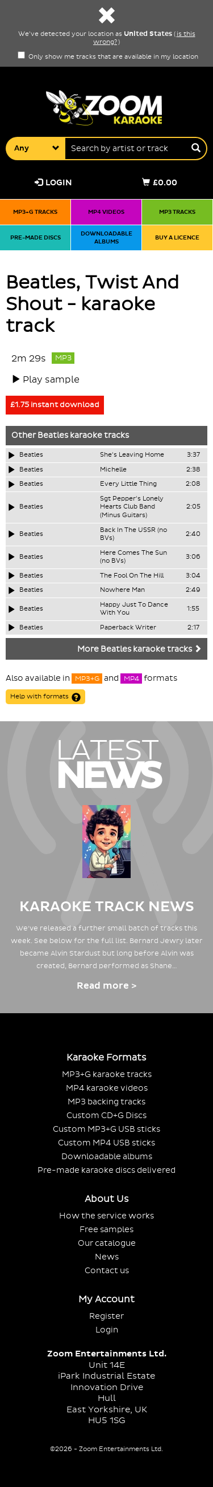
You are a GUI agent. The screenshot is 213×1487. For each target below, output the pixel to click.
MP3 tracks (177, 212)
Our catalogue (107, 1243)
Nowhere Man (122, 590)
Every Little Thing (128, 484)
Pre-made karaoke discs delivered (106, 1170)
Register (106, 1316)
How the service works (106, 1216)
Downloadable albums (106, 237)
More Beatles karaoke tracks (139, 649)
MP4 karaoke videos (107, 1088)
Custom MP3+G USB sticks (106, 1129)
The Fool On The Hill (132, 576)
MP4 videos (106, 212)
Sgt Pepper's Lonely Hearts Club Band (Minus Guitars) (132, 507)
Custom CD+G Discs (106, 1115)
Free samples (106, 1229)
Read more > (106, 985)
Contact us (107, 1270)
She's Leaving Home (132, 455)
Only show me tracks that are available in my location (108, 57)
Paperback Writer (128, 628)
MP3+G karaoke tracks (107, 1074)
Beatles (52, 435)
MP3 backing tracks (106, 1102)
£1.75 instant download (54, 404)
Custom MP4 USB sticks (106, 1143)
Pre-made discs (35, 237)
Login (53, 183)
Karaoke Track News (106, 907)
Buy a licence (177, 237)
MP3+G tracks (35, 212)
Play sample (51, 379)
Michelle (113, 470)
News (107, 1257)
